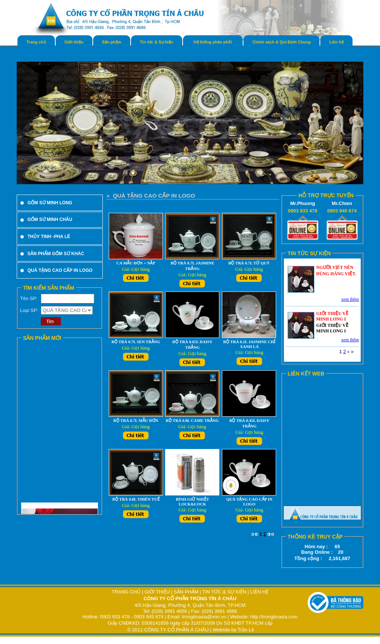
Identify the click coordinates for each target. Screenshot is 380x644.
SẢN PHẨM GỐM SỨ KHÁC (55, 253)
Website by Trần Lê (233, 629)
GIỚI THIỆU (157, 592)
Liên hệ (336, 42)
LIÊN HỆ (259, 592)
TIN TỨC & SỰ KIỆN (224, 592)
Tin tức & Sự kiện (156, 42)
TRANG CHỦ (127, 592)
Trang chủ (36, 42)
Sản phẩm (111, 42)
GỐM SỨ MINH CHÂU (49, 219)
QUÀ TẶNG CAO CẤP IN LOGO (59, 270)
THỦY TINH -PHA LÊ (48, 236)
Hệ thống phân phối (213, 42)
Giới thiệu (74, 42)
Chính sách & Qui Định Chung (281, 42)
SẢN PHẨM (186, 592)
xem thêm (350, 299)
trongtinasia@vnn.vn (204, 616)
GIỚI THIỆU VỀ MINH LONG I (332, 316)
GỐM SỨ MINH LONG (49, 202)
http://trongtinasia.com (274, 616)
